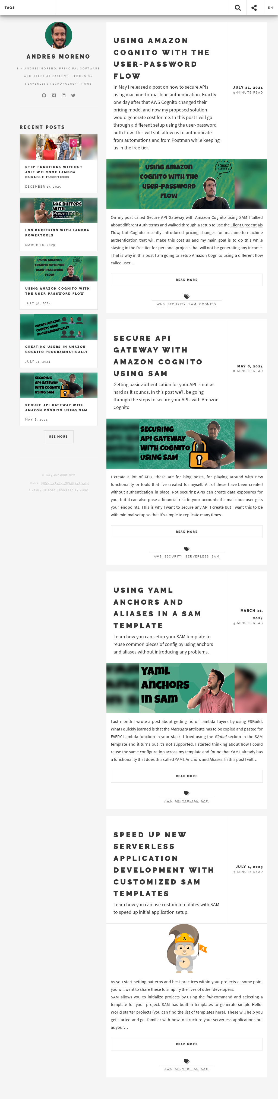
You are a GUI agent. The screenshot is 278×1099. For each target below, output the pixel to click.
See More (58, 436)
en (271, 7)
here (219, 1012)
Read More (187, 279)
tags (10, 7)
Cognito (207, 304)
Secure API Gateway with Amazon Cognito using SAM (197, 217)
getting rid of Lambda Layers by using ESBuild (218, 721)
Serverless (197, 556)
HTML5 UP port (44, 490)
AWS (161, 304)
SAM (193, 304)
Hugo (84, 490)
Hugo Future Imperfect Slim (65, 483)
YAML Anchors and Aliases (198, 759)
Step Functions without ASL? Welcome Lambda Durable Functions (54, 172)
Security (177, 304)
